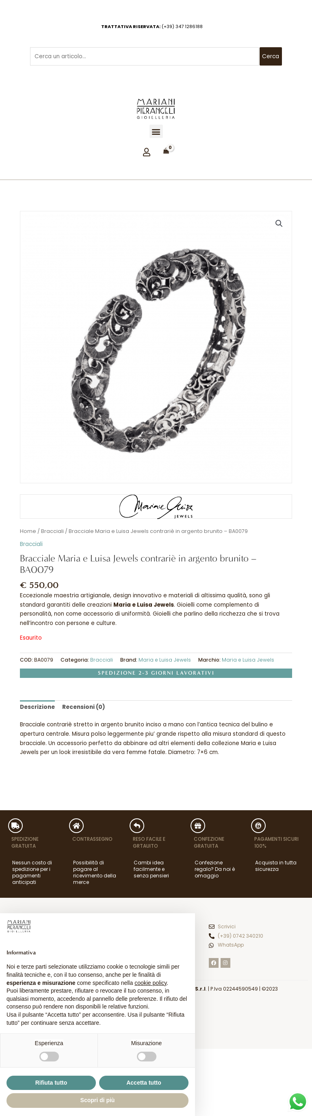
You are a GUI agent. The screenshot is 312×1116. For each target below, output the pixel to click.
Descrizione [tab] (37, 707)
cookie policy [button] (150, 983)
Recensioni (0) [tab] (83, 707)
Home (28, 531)
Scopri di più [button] (97, 1100)
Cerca (270, 56)
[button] (156, 131)
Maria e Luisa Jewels (165, 659)
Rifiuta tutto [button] (51, 1082)
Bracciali (52, 531)
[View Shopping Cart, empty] (166, 151)
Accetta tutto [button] (143, 1082)
